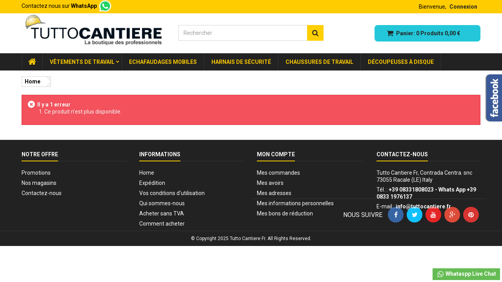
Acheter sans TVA (161, 213)
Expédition (152, 183)
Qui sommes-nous (162, 203)
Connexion (463, 7)
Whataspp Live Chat (466, 274)
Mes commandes (278, 173)
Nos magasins (39, 183)
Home (146, 173)
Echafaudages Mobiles (163, 62)
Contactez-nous (42, 193)
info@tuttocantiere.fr (423, 206)
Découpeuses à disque (401, 62)
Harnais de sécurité (241, 62)
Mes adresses (274, 193)
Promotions (36, 173)
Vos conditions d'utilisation (172, 193)
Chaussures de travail (319, 62)
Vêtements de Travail (82, 62)
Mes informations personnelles (295, 203)
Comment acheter (162, 224)
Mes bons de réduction (285, 213)
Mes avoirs (270, 183)
